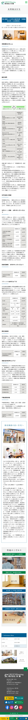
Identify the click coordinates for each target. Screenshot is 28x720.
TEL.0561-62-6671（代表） (13, 693)
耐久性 (4, 642)
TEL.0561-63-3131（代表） (13, 684)
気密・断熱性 (17, 642)
